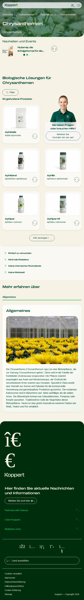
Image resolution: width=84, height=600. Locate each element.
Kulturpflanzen (26, 14)
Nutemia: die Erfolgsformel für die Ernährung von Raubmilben (30, 49)
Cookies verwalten (13, 573)
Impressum (10, 578)
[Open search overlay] (73, 5)
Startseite (7, 14)
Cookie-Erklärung (13, 590)
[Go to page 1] (24, 55)
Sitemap (8, 594)
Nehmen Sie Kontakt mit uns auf (63, 136)
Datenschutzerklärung (15, 582)
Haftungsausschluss (14, 586)
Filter (10, 92)
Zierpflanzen (46, 14)
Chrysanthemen (68, 14)
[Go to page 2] (27, 55)
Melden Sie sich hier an (22, 500)
